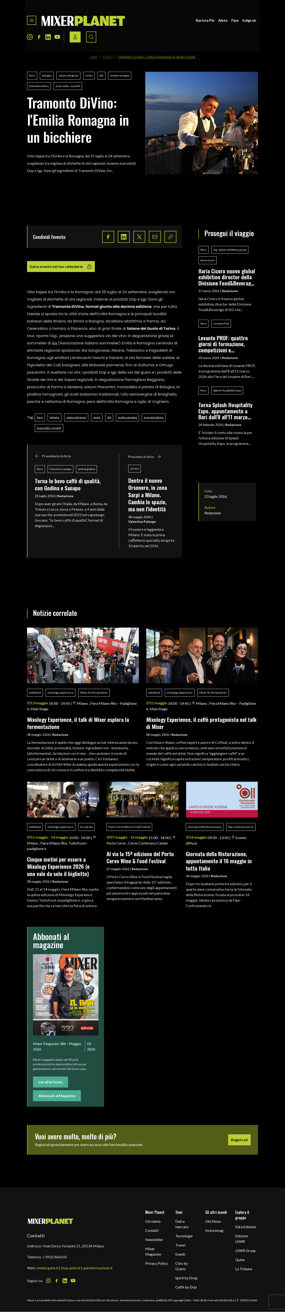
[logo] (83, 20)
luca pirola (86, 827)
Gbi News (213, 1221)
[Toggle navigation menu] (31, 20)
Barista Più (205, 20)
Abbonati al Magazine (56, 1095)
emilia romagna (119, 75)
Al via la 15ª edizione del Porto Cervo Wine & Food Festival (140, 857)
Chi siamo (153, 1221)
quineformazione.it (97, 1268)
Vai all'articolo (50, 1082)
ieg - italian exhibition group (229, 249)
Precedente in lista (53, 456)
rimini (89, 75)
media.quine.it (47, 1268)
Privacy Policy (156, 1263)
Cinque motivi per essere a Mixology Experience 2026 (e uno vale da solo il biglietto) (58, 866)
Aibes (223, 20)
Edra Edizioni (245, 1227)
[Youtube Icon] (57, 37)
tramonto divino (39, 86)
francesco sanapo (60, 469)
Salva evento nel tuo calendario (61, 266)
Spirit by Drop (186, 1278)
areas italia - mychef (68, 86)
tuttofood (35, 692)
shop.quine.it (70, 1268)
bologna (47, 75)
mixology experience (60, 692)
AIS (101, 75)
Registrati (239, 1140)
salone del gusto (68, 75)
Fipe (235, 20)
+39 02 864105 (55, 1257)
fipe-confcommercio (241, 827)
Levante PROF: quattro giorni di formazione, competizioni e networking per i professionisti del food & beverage (225, 344)
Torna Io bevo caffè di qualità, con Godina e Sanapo (68, 484)
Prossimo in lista (144, 456)
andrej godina (86, 469)
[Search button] (91, 37)
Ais (54, 343)
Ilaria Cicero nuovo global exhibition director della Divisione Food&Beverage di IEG (226, 277)
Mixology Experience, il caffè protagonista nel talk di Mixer (201, 723)
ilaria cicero (207, 260)
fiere (32, 75)
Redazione (65, 496)
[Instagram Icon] (30, 37)
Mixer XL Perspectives (94, 692)
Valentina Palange (142, 521)
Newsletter (154, 1239)
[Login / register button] (75, 37)
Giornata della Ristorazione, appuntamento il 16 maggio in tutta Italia (219, 861)
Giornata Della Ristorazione (204, 827)
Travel (180, 1245)
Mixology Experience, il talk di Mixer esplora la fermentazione (78, 723)
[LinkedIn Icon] (48, 37)
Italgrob (249, 20)
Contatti (152, 1230)
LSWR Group (245, 1250)
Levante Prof (221, 323)
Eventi (108, 57)
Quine (240, 1259)
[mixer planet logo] (50, 1221)
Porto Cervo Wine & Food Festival (129, 827)
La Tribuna (243, 1269)
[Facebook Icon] (39, 37)
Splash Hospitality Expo (227, 390)
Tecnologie (184, 1236)
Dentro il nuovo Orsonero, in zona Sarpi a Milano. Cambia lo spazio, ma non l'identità (147, 494)
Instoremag (214, 1230)
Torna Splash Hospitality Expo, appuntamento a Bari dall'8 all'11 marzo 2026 (225, 411)
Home (94, 57)
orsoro (134, 468)
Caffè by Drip (186, 1287)
